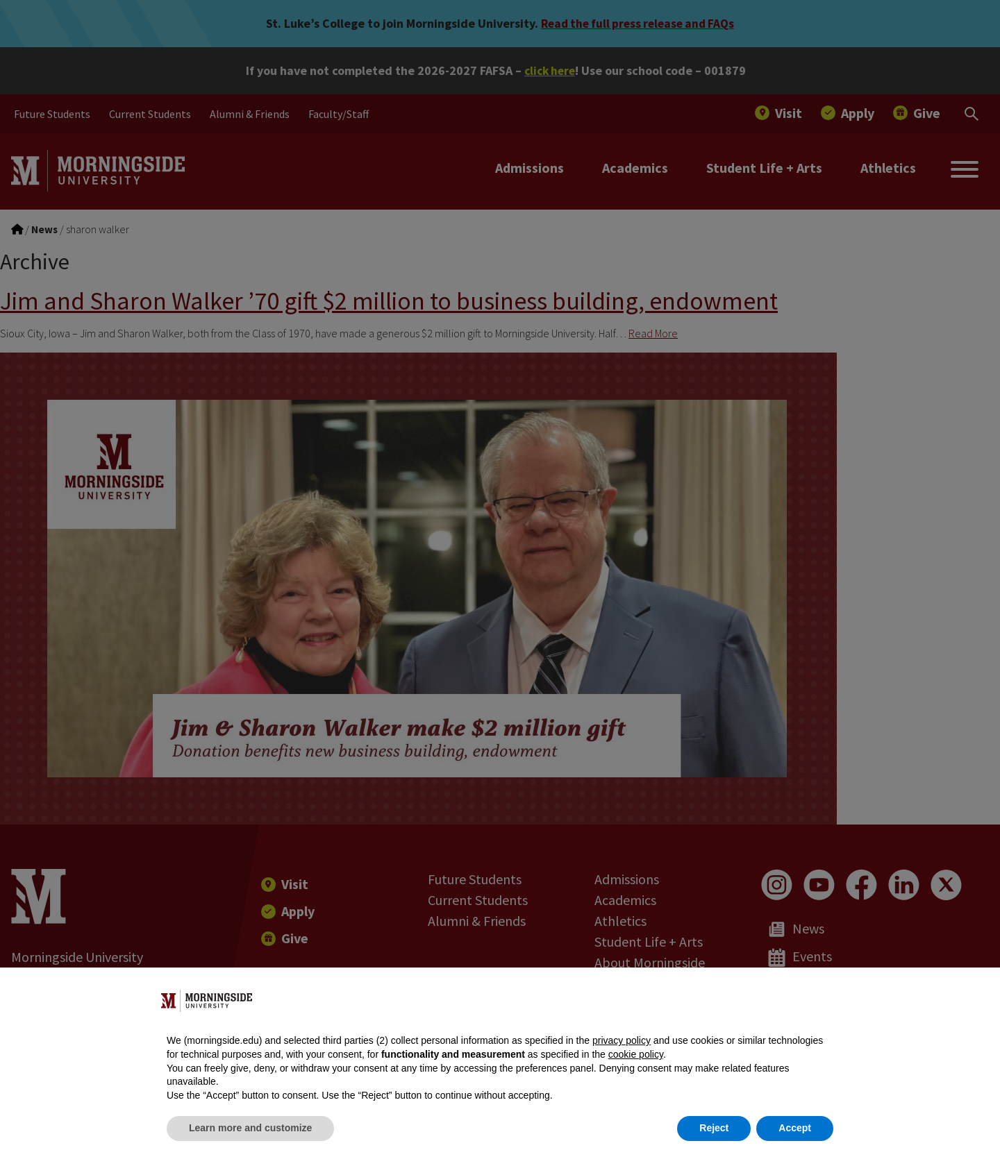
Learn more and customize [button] (250, 1127)
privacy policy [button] (621, 1040)
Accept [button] (794, 1127)
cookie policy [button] (635, 1054)
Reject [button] (713, 1127)
